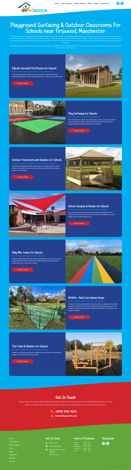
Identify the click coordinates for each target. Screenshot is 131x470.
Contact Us (104, 3)
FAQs (90, 3)
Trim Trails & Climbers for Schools (79, 402)
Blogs (96, 3)
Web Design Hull (113, 466)
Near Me (12, 461)
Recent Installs (80, 3)
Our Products (66, 3)
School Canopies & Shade (41, 402)
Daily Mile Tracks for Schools (102, 402)
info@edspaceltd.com (66, 416)
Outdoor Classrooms (25, 402)
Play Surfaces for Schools (58, 402)
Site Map (12, 458)
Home (57, 3)
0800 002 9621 (66, 411)
